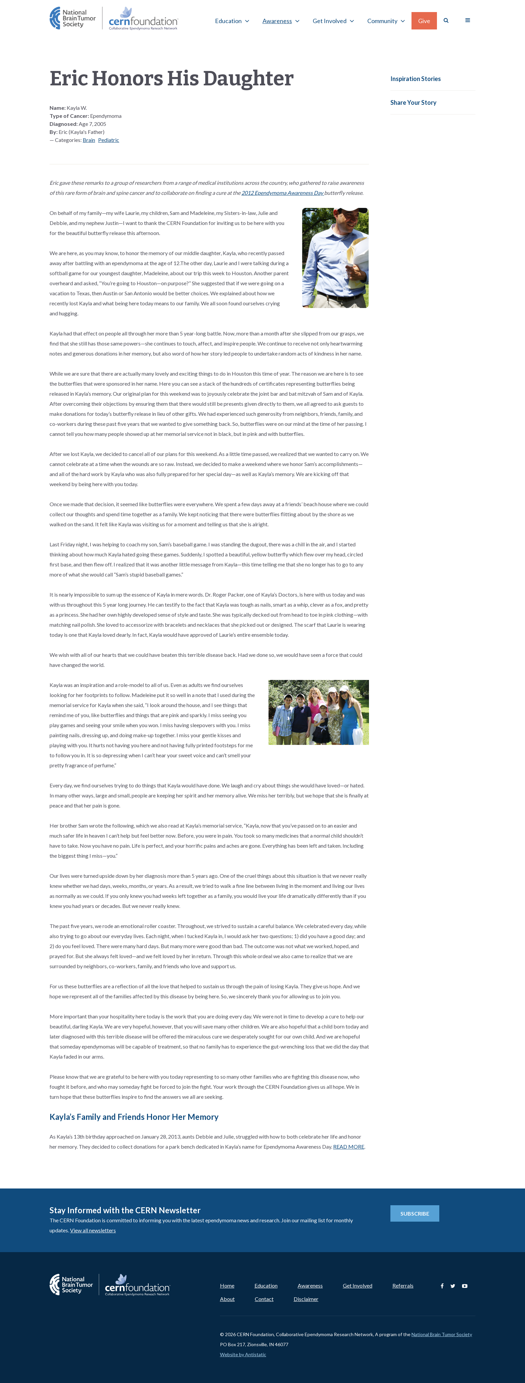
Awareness (277, 20)
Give (424, 20)
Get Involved (330, 20)
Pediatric (108, 140)
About (227, 1299)
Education (228, 20)
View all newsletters (93, 1230)
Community (382, 20)
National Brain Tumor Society (441, 1334)
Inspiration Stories (415, 78)
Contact (264, 1299)
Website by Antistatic (243, 1354)
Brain (89, 140)
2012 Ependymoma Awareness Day (282, 192)
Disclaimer (306, 1299)
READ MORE (348, 1146)
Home (227, 1285)
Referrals (403, 1285)
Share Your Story (413, 102)
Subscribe (414, 1213)
